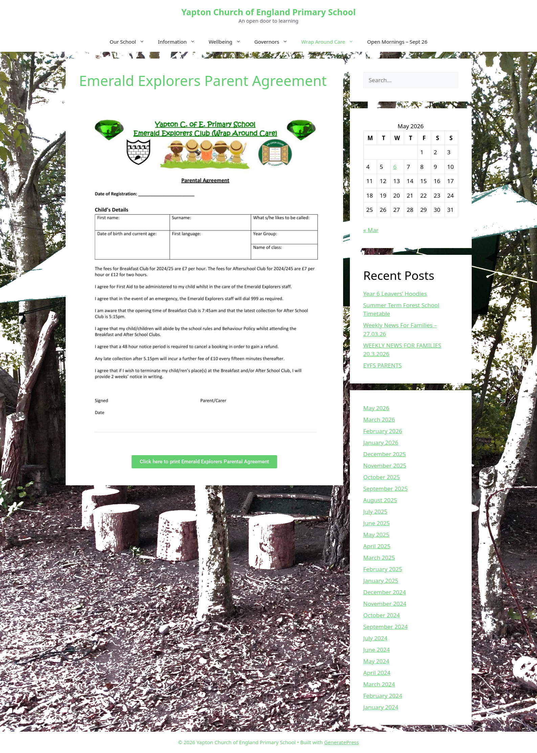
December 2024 (384, 592)
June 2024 (376, 650)
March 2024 (379, 684)
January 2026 (381, 442)
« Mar (371, 230)
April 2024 (376, 673)
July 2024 (375, 638)
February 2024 (382, 696)
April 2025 (376, 546)
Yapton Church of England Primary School (268, 12)
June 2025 (376, 523)
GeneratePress (341, 742)
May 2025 (376, 534)
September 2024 (385, 626)
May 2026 (376, 408)
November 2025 (384, 465)
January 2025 (381, 580)
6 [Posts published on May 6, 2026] (395, 167)
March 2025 (379, 557)
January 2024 (381, 707)
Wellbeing (228, 41)
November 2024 (384, 603)
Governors (274, 41)
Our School (130, 41)
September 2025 (385, 488)
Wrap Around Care (330, 41)
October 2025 (381, 477)
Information (180, 41)
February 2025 (382, 569)
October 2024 (381, 615)
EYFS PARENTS (382, 365)
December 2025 (384, 454)
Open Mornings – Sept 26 (397, 41)
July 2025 (375, 511)
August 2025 (380, 500)
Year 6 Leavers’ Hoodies (395, 293)
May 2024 (376, 661)
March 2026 (379, 419)
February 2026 (382, 431)
